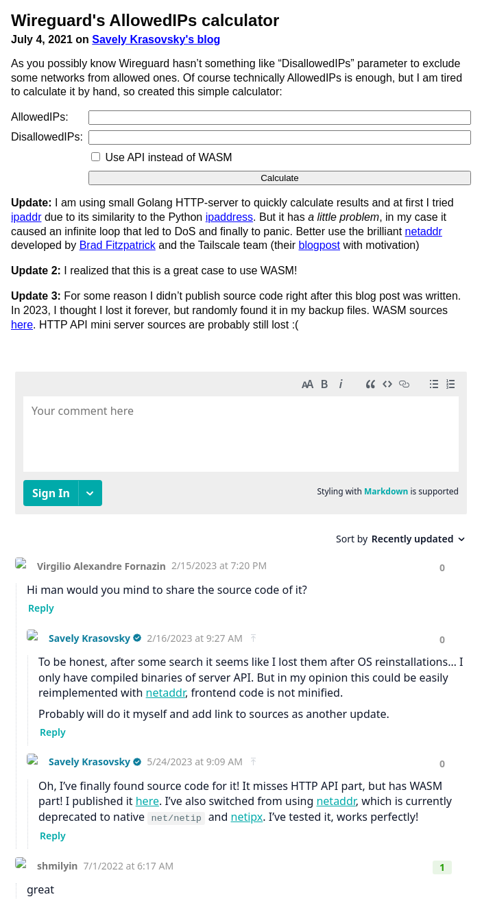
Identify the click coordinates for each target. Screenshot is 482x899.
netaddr (423, 231)
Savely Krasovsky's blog (156, 39)
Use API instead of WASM (168, 157)
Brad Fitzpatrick (118, 245)
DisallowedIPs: (47, 137)
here (22, 325)
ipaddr (26, 217)
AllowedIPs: (40, 117)
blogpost (319, 245)
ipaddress (229, 217)
